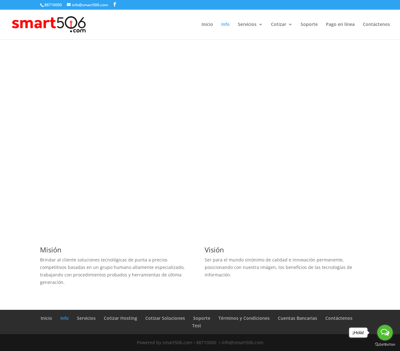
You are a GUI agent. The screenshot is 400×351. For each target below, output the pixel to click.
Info (225, 24)
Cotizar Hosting (120, 318)
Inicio (207, 24)
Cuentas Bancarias (297, 318)
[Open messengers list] (385, 332)
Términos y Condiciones (244, 318)
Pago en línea (340, 24)
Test (196, 326)
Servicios (247, 24)
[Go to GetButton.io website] (385, 345)
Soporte (309, 24)
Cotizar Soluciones (165, 318)
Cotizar (278, 24)
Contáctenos (376, 24)
